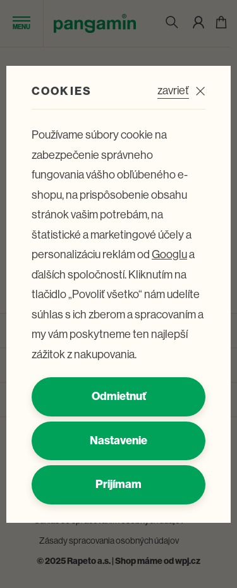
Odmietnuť (119, 396)
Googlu (169, 254)
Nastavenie (118, 440)
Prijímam (118, 484)
